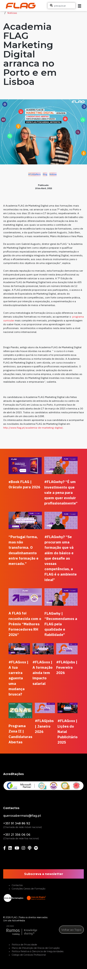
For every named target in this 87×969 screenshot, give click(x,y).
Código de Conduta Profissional (29, 954)
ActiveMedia (18, 920)
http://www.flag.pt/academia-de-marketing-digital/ (33, 427)
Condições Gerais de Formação (28, 888)
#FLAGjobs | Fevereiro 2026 (66, 667)
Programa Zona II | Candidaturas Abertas (20, 734)
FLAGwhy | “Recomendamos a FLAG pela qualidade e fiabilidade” (60, 624)
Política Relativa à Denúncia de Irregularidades (37, 951)
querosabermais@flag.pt (22, 816)
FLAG (14, 917)
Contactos (17, 885)
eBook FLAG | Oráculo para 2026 (24, 484)
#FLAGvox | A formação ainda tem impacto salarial (42, 673)
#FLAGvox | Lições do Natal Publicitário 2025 (68, 731)
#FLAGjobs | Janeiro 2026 (44, 726)
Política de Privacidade (24, 944)
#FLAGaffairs (34, 174)
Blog (45, 174)
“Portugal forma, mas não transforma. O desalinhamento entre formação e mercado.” (23, 550)
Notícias (12, 12)
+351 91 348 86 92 (16, 823)
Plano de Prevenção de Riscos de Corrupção (36, 948)
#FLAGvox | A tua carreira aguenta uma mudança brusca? (18, 678)
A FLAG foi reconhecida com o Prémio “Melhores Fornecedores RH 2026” (25, 624)
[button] (79, 6)
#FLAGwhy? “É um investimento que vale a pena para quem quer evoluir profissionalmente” (61, 492)
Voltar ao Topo (71, 929)
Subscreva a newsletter (43, 874)
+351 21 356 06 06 (16, 834)
